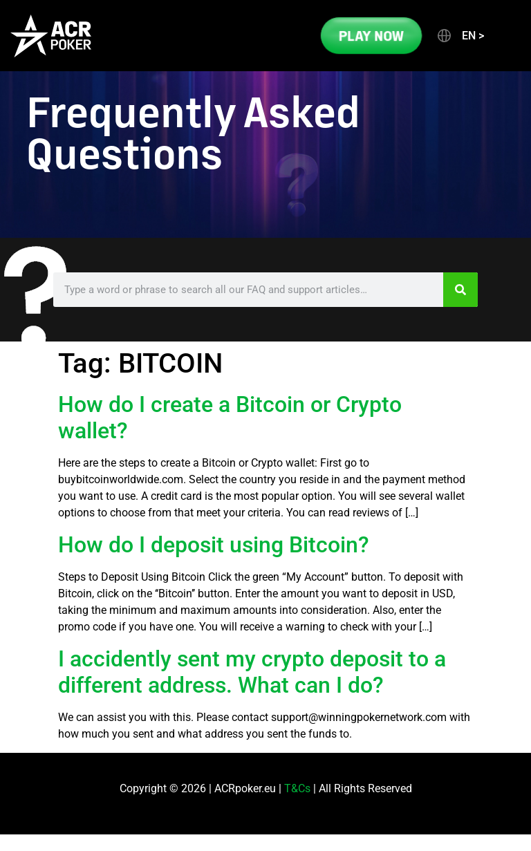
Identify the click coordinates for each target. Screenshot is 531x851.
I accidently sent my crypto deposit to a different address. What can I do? (252, 672)
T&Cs (297, 788)
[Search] (460, 289)
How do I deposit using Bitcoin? (213, 545)
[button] (460, 36)
